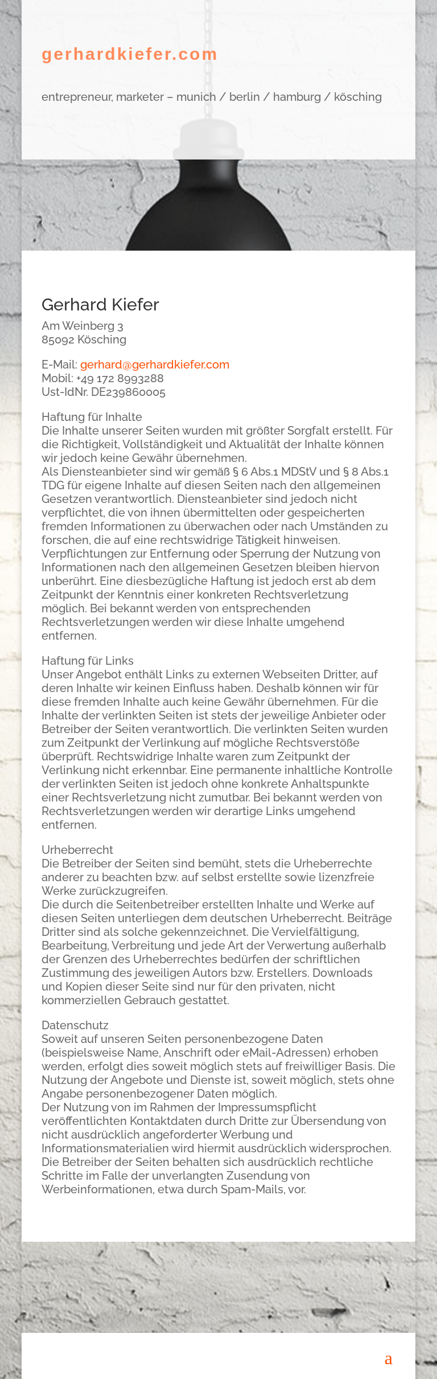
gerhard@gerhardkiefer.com (154, 364)
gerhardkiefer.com (130, 53)
